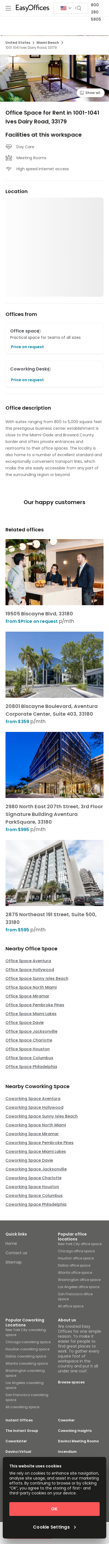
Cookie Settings (54, 1527)
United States (19, 42)
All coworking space (22, 1407)
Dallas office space (74, 1265)
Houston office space (76, 1258)
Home (11, 1243)
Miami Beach (50, 42)
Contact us (16, 1252)
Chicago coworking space (28, 1342)
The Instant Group (21, 1431)
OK (54, 1509)
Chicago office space (76, 1251)
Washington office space (79, 1279)
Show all (90, 92)
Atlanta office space (75, 1272)
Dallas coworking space (25, 1356)
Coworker (66, 1420)
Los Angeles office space (78, 1287)
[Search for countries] (66, 8)
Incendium (67, 1452)
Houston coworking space (27, 1349)
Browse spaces (71, 1382)
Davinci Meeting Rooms (78, 1441)
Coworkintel (16, 1441)
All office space (70, 1306)
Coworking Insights (75, 1431)
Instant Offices (19, 1420)
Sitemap (13, 1262)
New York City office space (80, 1244)
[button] (39, 331)
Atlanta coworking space (26, 1363)
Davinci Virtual (18, 1452)
